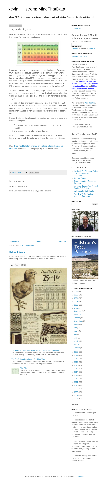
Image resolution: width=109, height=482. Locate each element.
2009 (76, 389)
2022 (76, 305)
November (78, 314)
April (75, 338)
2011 (76, 382)
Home (38, 241)
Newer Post (14, 241)
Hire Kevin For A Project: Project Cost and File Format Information (86, 173)
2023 (76, 302)
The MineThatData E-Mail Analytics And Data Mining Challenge (35, 350)
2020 (76, 352)
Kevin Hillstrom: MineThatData (36, 9)
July (75, 328)
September (78, 321)
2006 (76, 399)
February (77, 344)
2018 (76, 359)
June (76, 331)
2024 (76, 298)
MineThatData (90, 103)
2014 (76, 372)
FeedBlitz (92, 48)
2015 (76, 369)
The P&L (23, 368)
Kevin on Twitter (80, 178)
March (76, 341)
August (76, 324)
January (77, 348)
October (77, 318)
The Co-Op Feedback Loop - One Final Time (28, 359)
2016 (76, 365)
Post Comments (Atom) (28, 245)
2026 (76, 291)
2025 (76, 295)
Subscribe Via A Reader (81, 56)
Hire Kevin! (78, 29)
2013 (76, 375)
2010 (76, 385)
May (75, 334)
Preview (75, 48)
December (78, 311)
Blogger (81, 476)
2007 (76, 395)
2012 (76, 379)
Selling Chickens (17, 252)
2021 (76, 308)
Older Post (62, 241)
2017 (76, 362)
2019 (76, 355)
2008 (76, 392)
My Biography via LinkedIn (84, 191)
